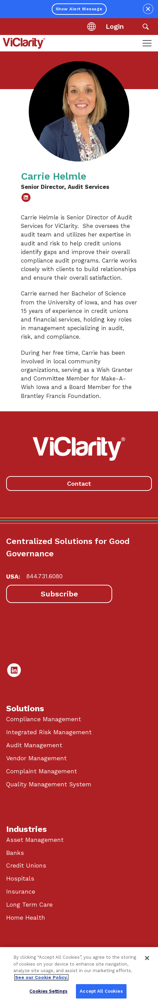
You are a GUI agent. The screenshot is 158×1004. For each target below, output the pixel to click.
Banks (15, 852)
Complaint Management (41, 771)
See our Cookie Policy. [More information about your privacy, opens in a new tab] (41, 977)
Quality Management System (48, 784)
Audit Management (34, 745)
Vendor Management (36, 758)
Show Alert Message (79, 9)
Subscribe (59, 594)
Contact (79, 483)
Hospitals (20, 878)
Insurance (20, 891)
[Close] (147, 958)
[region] (79, 975)
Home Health (25, 917)
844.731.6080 (44, 576)
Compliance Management (43, 719)
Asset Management (35, 839)
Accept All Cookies (101, 991)
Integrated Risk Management (49, 732)
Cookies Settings (48, 991)
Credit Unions (26, 865)
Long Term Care (29, 904)
